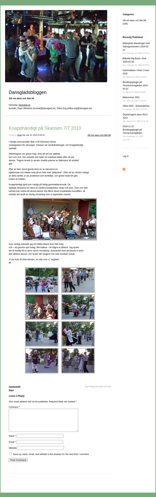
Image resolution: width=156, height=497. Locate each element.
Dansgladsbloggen (27, 92)
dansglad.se (24, 105)
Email (12, 446)
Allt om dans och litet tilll (99, 135)
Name (12, 440)
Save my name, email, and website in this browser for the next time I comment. (51, 458)
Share (11, 390)
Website (13, 452)
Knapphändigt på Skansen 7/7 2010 (45, 128)
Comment (14, 407)
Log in (126, 156)
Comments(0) (14, 387)
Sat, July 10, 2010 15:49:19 (33, 135)
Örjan (19, 135)
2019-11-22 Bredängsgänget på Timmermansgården (133, 133)
